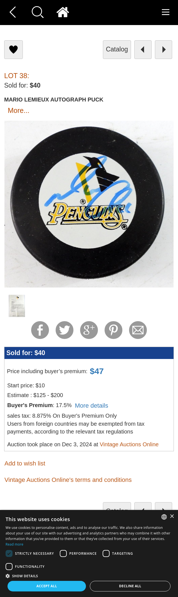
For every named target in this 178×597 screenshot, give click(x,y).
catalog (117, 49)
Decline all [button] (130, 586)
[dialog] (89, 553)
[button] (89, 575)
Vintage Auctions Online (129, 444)
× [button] (172, 516)
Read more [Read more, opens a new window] (14, 544)
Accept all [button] (46, 586)
